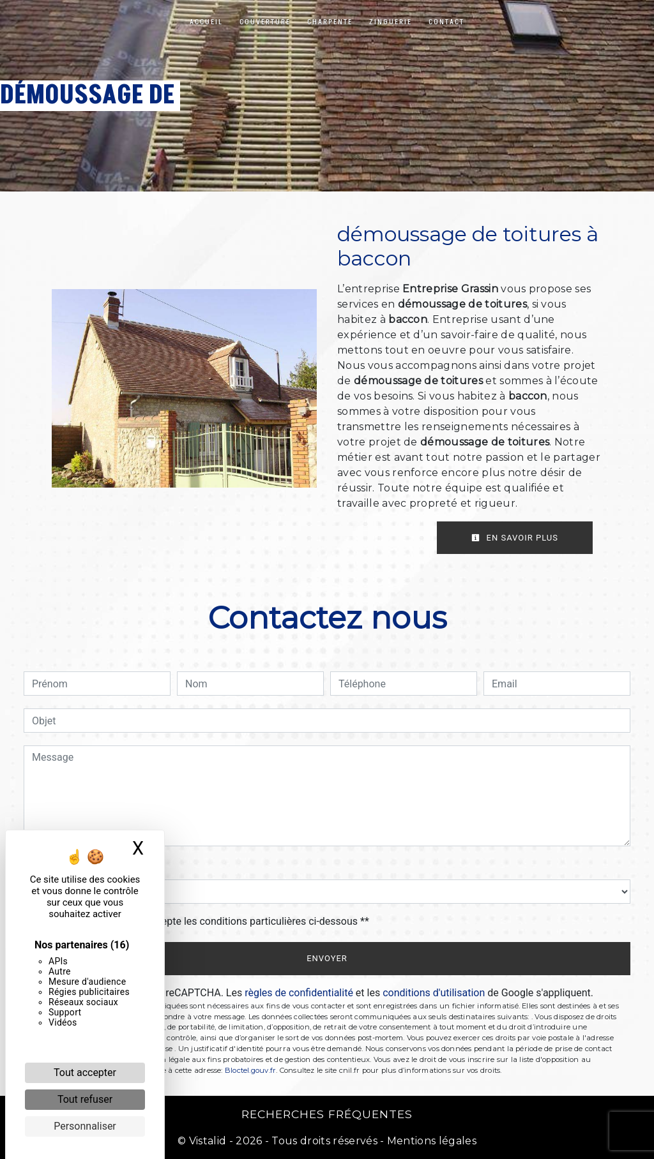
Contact (446, 22)
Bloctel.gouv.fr (250, 1070)
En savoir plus (514, 537)
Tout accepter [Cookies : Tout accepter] (85, 1072)
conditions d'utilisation (434, 993)
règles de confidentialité (299, 993)
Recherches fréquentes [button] (327, 1114)
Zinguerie (390, 22)
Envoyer (327, 958)
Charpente (330, 22)
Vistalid (208, 1141)
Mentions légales (430, 1141)
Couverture (265, 22)
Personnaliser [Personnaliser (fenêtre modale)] (85, 1126)
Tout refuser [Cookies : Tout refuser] (84, 1099)
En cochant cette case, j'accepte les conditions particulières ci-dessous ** (202, 921)
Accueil (206, 22)
